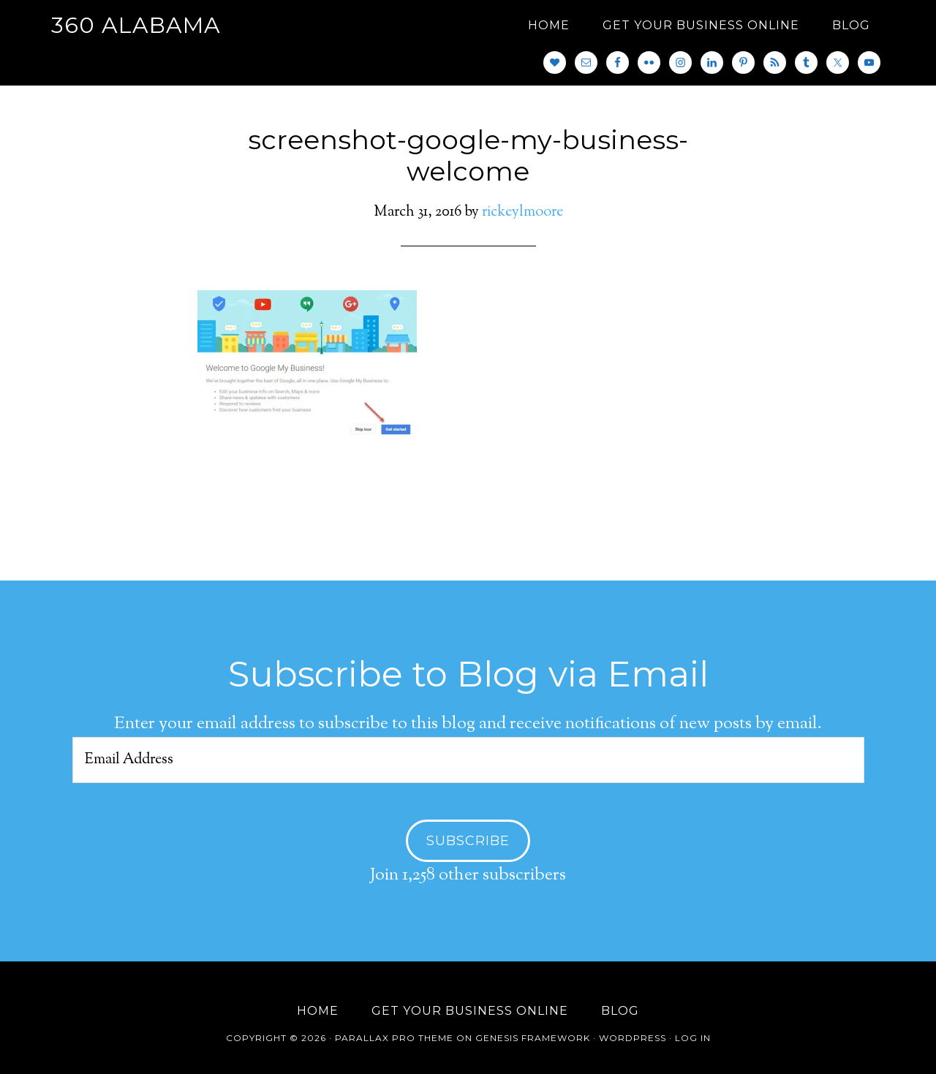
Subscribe (468, 841)
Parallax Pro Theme (394, 1037)
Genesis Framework (532, 1037)
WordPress (632, 1037)
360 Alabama (136, 25)
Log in (693, 1037)
